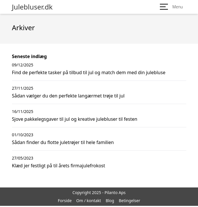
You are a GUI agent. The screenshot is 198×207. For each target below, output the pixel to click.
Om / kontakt (88, 200)
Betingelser (129, 200)
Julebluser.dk (32, 7)
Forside (65, 200)
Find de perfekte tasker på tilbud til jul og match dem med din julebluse (89, 72)
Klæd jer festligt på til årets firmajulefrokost (58, 165)
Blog (110, 200)
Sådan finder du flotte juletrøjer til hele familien (63, 142)
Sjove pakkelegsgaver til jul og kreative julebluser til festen (75, 119)
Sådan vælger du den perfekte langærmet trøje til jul (68, 96)
